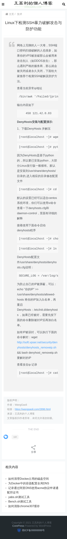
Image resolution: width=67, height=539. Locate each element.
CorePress (18, 525)
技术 (19, 14)
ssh (15, 437)
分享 (33, 449)
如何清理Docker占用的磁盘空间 (28, 478)
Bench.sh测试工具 (20, 501)
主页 (9, 14)
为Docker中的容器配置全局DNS (28, 483)
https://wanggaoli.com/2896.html (33, 409)
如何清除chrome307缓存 (24, 506)
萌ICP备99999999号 (33, 530)
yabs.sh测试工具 (18, 497)
